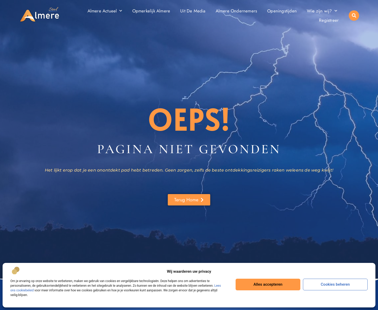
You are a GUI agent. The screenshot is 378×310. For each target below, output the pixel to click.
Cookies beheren (335, 284)
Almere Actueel (105, 11)
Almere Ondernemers (236, 11)
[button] (354, 15)
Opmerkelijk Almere (151, 11)
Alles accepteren (267, 284)
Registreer (329, 20)
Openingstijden (282, 11)
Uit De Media (192, 11)
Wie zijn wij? (322, 11)
